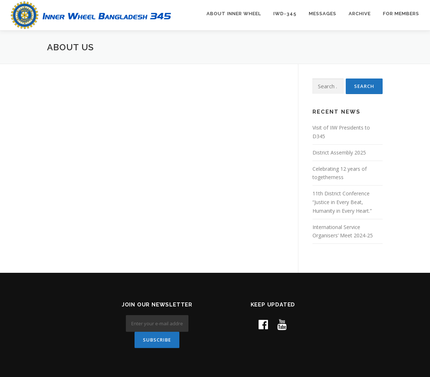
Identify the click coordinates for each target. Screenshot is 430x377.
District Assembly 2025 (339, 152)
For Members (401, 13)
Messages (322, 13)
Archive (360, 13)
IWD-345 (285, 13)
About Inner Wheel (234, 13)
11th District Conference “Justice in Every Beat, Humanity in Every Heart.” (342, 202)
